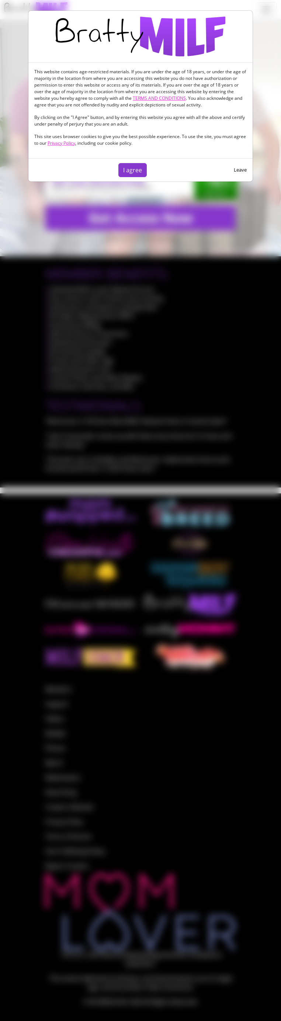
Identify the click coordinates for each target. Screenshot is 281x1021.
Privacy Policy (61, 143)
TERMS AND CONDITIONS (159, 98)
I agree (132, 170)
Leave (240, 169)
